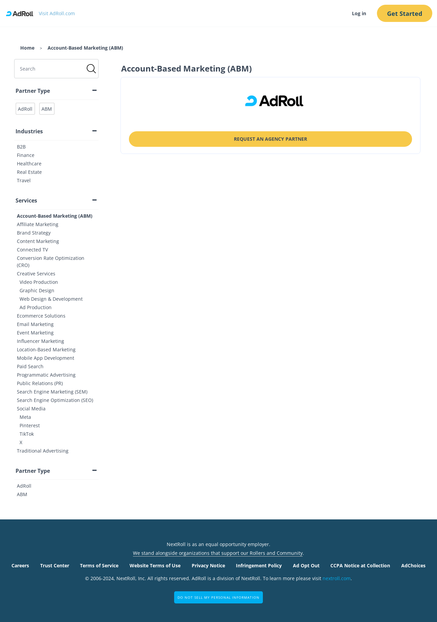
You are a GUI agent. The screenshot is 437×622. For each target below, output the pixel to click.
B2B (21, 146)
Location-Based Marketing (46, 349)
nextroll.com (337, 578)
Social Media (31, 408)
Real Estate (29, 172)
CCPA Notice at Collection (360, 565)
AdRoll (24, 486)
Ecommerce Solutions (41, 316)
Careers (20, 565)
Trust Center (54, 565)
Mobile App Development (45, 358)
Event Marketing (35, 332)
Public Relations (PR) (40, 383)
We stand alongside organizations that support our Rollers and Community (218, 553)
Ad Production (36, 307)
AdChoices (413, 565)
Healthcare (29, 163)
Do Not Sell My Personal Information (218, 597)
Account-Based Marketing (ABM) (54, 216)
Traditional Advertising (43, 451)
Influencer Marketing (40, 341)
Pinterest (30, 425)
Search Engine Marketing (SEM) (52, 391)
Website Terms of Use (155, 565)
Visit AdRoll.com (57, 13)
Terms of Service (99, 565)
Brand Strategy (34, 232)
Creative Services (36, 273)
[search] (56, 68)
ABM (22, 494)
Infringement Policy (259, 565)
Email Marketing (35, 324)
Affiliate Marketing (37, 224)
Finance (25, 155)
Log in (358, 13)
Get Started (404, 13)
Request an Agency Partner (270, 139)
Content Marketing (38, 241)
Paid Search (30, 366)
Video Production (39, 282)
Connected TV (32, 249)
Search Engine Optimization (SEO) (55, 400)
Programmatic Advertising (46, 375)
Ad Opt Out (306, 565)
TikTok (27, 434)
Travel (24, 180)
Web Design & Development (51, 299)
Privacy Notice (208, 565)
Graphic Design (37, 290)
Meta (25, 417)
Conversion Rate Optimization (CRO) (50, 261)
